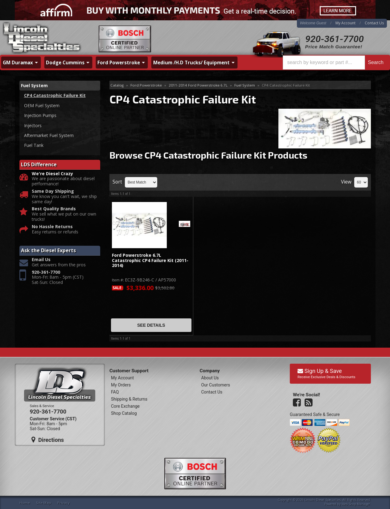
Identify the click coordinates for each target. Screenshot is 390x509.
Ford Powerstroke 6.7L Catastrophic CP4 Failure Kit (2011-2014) (150, 260)
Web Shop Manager (356, 504)
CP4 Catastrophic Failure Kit (55, 95)
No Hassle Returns (52, 226)
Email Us (41, 259)
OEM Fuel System (42, 105)
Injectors (33, 125)
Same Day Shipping (53, 191)
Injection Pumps (40, 115)
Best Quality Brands (54, 209)
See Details (151, 325)
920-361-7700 (334, 39)
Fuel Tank (33, 145)
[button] (334, 62)
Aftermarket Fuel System (49, 135)
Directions (47, 439)
